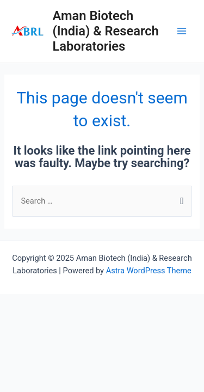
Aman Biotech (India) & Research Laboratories (105, 31)
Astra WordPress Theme (148, 270)
